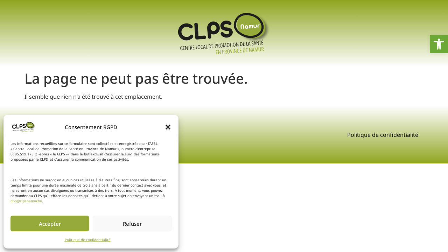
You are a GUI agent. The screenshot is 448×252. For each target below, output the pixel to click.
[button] (168, 127)
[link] (439, 44)
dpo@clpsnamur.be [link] (26, 200)
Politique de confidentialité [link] (88, 239)
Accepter (50, 223)
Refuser (132, 223)
